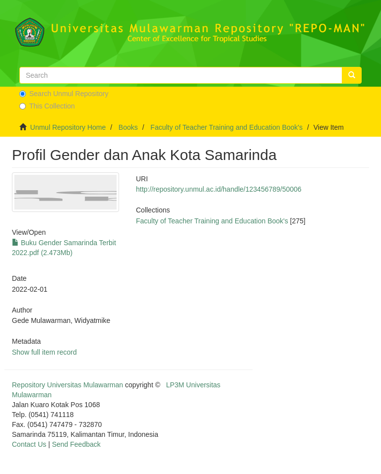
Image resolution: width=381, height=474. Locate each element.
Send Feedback (76, 444)
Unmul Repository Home (68, 127)
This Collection (47, 106)
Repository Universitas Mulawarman (67, 385)
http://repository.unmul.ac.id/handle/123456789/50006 (219, 189)
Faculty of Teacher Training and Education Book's (226, 127)
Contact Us (29, 444)
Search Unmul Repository (64, 94)
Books (128, 127)
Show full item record (44, 352)
